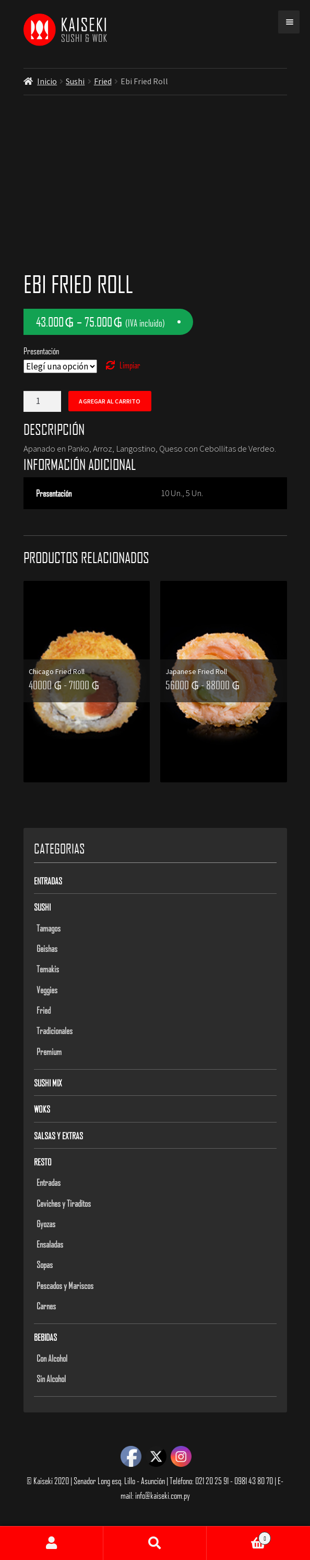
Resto (43, 1162)
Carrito (239, 1536)
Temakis (48, 968)
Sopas (45, 1264)
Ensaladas (50, 1244)
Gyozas (46, 1223)
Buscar (155, 1543)
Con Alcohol (52, 1358)
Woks (42, 1109)
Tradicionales (55, 1030)
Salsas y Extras (58, 1135)
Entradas (48, 880)
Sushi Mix (48, 1082)
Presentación (41, 350)
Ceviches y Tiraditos (64, 1203)
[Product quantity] (42, 401)
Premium (49, 1051)
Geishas (47, 948)
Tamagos (49, 928)
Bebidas (45, 1337)
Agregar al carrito (109, 401)
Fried (103, 81)
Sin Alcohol (51, 1378)
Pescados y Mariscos (65, 1285)
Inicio (47, 81)
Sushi (75, 81)
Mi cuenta (51, 1543)
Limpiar (130, 365)
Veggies (47, 989)
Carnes (46, 1305)
